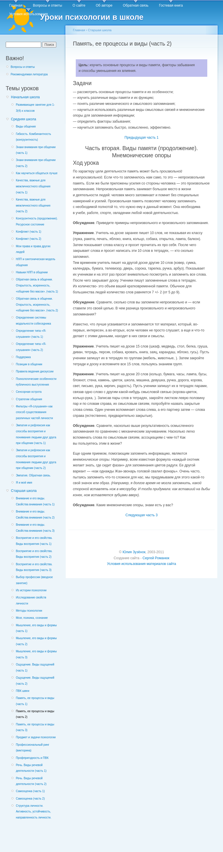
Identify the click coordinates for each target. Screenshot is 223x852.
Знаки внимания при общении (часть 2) (35, 163)
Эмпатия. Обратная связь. (33, 475)
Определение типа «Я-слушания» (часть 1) (31, 333)
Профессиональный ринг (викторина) (32, 747)
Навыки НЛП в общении (32, 272)
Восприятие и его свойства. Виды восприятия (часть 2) (34, 554)
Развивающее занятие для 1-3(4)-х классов (35, 107)
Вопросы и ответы (47, 5)
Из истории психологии (31, 590)
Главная (15, 5)
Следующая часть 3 (142, 515)
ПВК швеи (22, 690)
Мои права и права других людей (33, 249)
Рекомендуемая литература (29, 74)
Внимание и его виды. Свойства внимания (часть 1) (35, 501)
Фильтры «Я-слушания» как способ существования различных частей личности (34, 412)
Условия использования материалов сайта (141, 564)
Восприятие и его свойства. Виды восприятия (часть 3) (34, 567)
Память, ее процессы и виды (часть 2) (35, 714)
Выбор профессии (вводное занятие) (34, 580)
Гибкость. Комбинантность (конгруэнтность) (33, 137)
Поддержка (23, 357)
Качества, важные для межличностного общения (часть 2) (33, 205)
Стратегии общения (29, 399)
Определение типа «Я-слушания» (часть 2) (31, 347)
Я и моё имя (24, 482)
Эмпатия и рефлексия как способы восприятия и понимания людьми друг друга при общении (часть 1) (36, 434)
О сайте (79, 5)
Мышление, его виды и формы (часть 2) (36, 641)
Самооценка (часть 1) (30, 791)
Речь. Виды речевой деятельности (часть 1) (31, 768)
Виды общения (26, 126)
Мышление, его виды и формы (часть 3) (36, 654)
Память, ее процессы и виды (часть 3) (35, 727)
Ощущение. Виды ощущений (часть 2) (35, 680)
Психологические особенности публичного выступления (36, 381)
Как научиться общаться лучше (36, 173)
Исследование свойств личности (31, 600)
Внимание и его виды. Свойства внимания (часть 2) (35, 514)
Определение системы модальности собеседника (33, 320)
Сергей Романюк (155, 558)
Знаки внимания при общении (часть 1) (35, 150)
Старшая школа (24, 491)
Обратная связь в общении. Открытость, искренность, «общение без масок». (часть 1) (37, 285)
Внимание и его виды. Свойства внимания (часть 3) (35, 527)
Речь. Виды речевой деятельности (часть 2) (31, 781)
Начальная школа (25, 97)
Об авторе (104, 5)
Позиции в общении (29, 364)
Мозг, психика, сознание (32, 617)
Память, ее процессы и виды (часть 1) (35, 701)
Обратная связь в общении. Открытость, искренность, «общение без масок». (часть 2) (37, 304)
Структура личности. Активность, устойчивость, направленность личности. (33, 811)
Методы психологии (29, 610)
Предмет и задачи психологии (35, 737)
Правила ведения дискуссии (34, 371)
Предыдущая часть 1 (142, 138)
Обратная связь (136, 5)
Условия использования (28, 14)
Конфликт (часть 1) (28, 231)
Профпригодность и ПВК (32, 757)
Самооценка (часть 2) (30, 798)
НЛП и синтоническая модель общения (35, 262)
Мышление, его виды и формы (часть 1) (36, 628)
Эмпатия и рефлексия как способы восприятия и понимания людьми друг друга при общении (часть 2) (36, 459)
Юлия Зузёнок (134, 552)
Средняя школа (23, 119)
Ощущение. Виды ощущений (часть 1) (35, 667)
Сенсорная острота (28, 391)
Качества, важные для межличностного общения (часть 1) (33, 186)
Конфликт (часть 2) (28, 238)
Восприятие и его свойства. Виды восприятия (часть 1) (34, 540)
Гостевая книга (171, 5)
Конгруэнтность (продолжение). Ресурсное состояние (36, 221)
